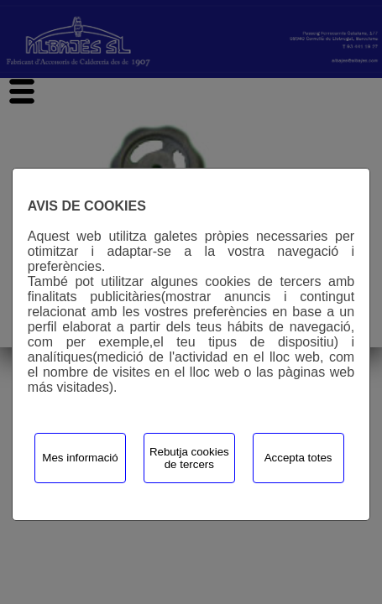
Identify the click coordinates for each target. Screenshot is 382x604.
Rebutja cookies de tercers (189, 458)
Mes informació (80, 457)
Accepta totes (298, 457)
